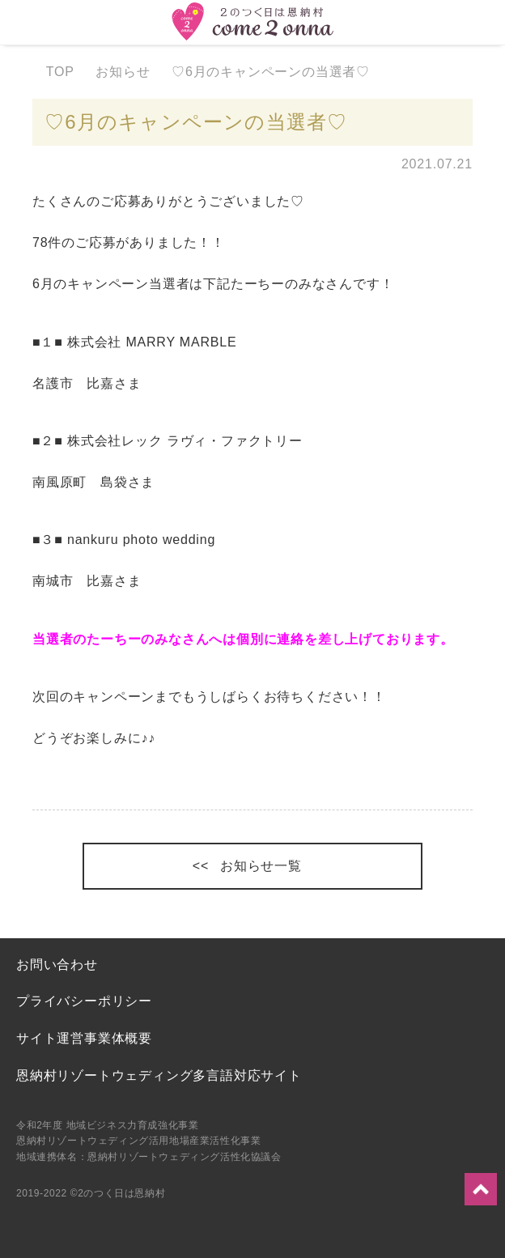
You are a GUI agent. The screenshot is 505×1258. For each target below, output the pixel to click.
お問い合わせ (57, 964)
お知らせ (131, 72)
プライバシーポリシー (84, 1001)
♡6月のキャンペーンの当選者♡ (279, 72)
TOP (67, 72)
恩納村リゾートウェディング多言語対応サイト (159, 1075)
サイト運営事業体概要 (84, 1038)
